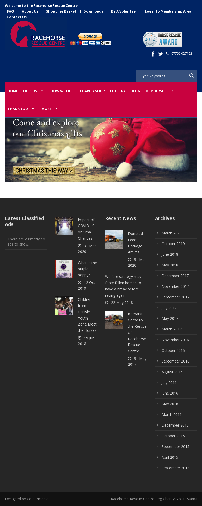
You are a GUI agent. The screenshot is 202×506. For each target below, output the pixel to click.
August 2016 (172, 371)
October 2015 (173, 435)
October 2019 (173, 243)
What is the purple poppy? (87, 269)
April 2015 (170, 457)
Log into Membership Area (168, 11)
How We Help (63, 91)
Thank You (18, 108)
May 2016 (170, 403)
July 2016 (169, 382)
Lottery (117, 91)
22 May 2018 (122, 302)
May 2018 (170, 265)
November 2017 (175, 286)
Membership (156, 91)
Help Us (30, 91)
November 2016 (175, 339)
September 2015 (175, 446)
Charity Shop (92, 91)
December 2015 (175, 425)
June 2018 (170, 254)
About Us (30, 11)
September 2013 (175, 467)
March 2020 (172, 232)
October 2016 (173, 350)
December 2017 (175, 275)
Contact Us (17, 17)
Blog (135, 91)
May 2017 (170, 318)
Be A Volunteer (124, 11)
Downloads (93, 11)
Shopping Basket (61, 11)
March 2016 (172, 414)
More (46, 108)
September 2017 (175, 297)
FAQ (10, 11)
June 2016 (170, 393)
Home (13, 91)
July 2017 (169, 307)
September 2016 (175, 361)
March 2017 (172, 329)
